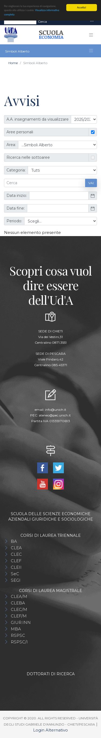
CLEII (16, 567)
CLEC (16, 554)
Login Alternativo (50, 730)
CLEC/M (19, 609)
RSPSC (18, 635)
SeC (15, 573)
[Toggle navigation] (92, 21)
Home (13, 63)
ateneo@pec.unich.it (55, 415)
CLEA (16, 547)
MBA (16, 628)
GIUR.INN (21, 622)
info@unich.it (55, 410)
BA (14, 541)
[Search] (20, 21)
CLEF (16, 560)
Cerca (42, 21)
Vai (91, 183)
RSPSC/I (19, 641)
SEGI (15, 580)
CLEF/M (19, 615)
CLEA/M (19, 596)
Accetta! (81, 7)
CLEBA (18, 602)
